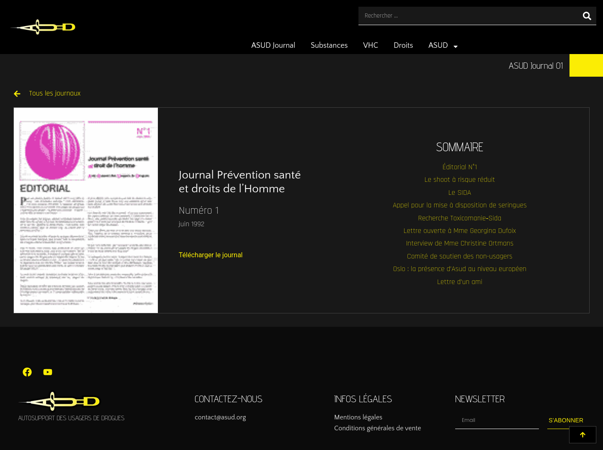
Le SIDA (459, 192)
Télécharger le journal (211, 255)
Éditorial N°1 (460, 167)
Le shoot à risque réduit (459, 179)
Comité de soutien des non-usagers (459, 256)
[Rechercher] (587, 16)
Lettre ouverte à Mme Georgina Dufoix (460, 230)
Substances (329, 45)
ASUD (443, 46)
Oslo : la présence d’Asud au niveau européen (459, 269)
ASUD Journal (273, 45)
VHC (370, 45)
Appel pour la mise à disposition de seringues (460, 205)
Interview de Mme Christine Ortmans (459, 243)
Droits (403, 45)
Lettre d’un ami (459, 282)
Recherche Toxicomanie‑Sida (459, 218)
